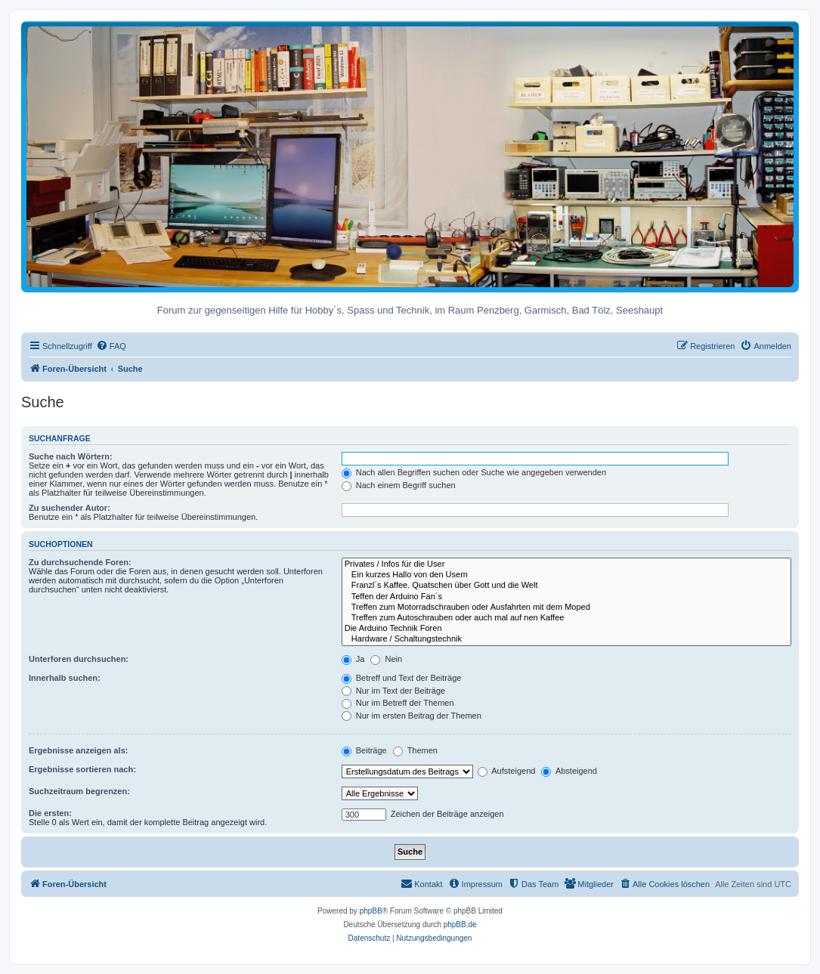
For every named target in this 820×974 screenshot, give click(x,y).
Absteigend (569, 770)
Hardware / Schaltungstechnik (566, 639)
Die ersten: (50, 813)
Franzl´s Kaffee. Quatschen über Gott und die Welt (566, 585)
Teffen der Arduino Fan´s (566, 597)
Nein (386, 658)
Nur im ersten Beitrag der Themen (411, 715)
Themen (415, 750)
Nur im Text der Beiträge (393, 690)
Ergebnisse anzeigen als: (78, 750)
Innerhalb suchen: (65, 677)
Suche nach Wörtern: (71, 456)
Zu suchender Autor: (69, 507)
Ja (353, 658)
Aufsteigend (507, 770)
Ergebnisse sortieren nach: (82, 769)
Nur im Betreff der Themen (398, 702)
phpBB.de (460, 924)
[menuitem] (111, 346)
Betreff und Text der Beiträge (402, 677)
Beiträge (364, 750)
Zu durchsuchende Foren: (80, 562)
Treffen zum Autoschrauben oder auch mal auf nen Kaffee (566, 618)
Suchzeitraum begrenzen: (79, 791)
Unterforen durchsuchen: (78, 658)
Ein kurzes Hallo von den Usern (566, 575)
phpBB (371, 911)
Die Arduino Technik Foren (566, 628)
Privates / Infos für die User (566, 564)
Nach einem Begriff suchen (399, 485)
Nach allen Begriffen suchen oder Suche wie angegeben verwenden (474, 472)
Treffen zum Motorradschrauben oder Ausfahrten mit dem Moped (566, 607)
